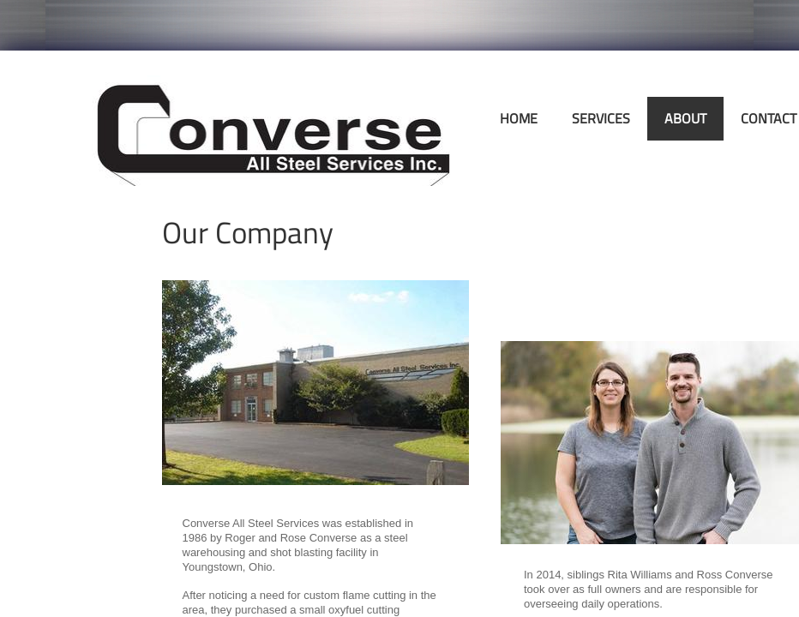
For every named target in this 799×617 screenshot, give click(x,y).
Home (519, 118)
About (685, 118)
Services (601, 118)
